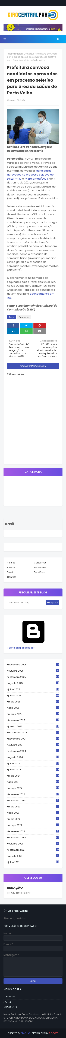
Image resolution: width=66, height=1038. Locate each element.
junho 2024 (33, 769)
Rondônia (39, 572)
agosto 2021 (33, 856)
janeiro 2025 (33, 726)
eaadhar (25, 1033)
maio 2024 (33, 776)
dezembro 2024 (33, 732)
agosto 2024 (33, 757)
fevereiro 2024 (33, 794)
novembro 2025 (33, 664)
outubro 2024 (33, 745)
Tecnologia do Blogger (33, 646)
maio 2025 (33, 702)
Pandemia (40, 567)
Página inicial (14, 53)
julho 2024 (33, 763)
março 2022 (33, 825)
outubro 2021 (33, 843)
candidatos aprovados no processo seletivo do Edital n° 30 (30, 174)
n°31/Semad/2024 (36, 178)
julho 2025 (33, 689)
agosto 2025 (33, 683)
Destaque (29, 53)
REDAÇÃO (15, 887)
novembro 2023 (33, 800)
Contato (11, 577)
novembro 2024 (33, 739)
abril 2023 (33, 812)
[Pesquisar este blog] (26, 602)
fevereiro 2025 (33, 720)
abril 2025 (33, 708)
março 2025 (33, 714)
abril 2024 (33, 782)
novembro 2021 (33, 837)
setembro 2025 (33, 677)
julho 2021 (33, 862)
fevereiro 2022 (33, 831)
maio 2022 (33, 819)
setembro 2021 (33, 850)
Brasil (10, 572)
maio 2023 (33, 806)
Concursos (40, 562)
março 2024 (33, 788)
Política (11, 562)
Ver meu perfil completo (18, 892)
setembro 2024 (33, 751)
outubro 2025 (33, 671)
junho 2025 (33, 695)
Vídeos (11, 567)
